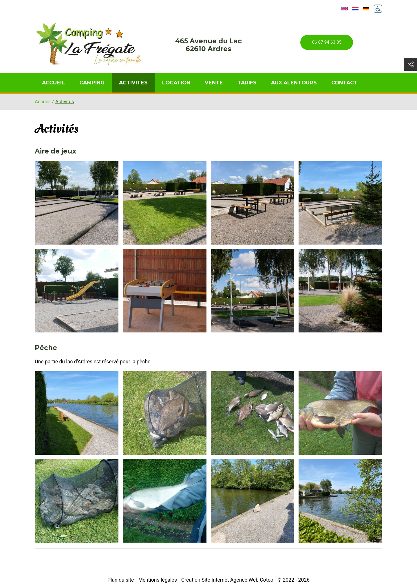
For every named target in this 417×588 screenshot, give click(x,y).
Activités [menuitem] (133, 82)
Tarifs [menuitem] (247, 82)
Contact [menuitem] (344, 82)
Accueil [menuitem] (53, 82)
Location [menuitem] (176, 82)
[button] (76, 203)
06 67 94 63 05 (326, 42)
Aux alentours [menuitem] (294, 82)
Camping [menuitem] (92, 82)
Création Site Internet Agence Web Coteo (227, 580)
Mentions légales (157, 580)
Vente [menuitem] (214, 82)
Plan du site (120, 580)
